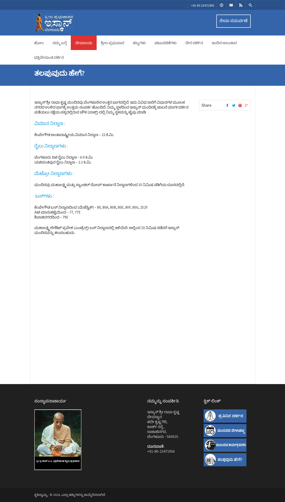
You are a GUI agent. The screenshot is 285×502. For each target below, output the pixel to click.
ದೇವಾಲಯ (83, 42)
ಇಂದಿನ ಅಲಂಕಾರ (224, 42)
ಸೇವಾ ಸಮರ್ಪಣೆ (233, 20)
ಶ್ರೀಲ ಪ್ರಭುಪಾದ (112, 42)
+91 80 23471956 (202, 5)
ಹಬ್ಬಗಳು (139, 42)
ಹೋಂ (39, 42)
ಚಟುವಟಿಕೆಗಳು (165, 42)
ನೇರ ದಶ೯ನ (194, 42)
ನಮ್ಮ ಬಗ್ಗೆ (59, 42)
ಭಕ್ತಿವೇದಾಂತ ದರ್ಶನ (49, 57)
